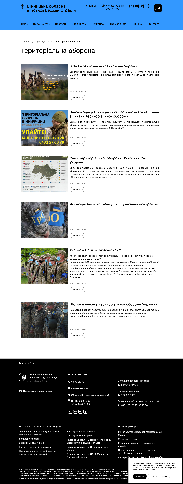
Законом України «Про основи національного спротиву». (113, 316)
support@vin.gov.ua (106, 469)
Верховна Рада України (32, 443)
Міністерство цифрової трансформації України (140, 433)
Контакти (154, 24)
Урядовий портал (29, 438)
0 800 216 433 (126, 395)
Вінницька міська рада (80, 435)
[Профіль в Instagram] (131, 6)
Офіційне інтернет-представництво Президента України (39, 433)
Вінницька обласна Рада (81, 431)
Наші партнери (128, 426)
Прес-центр (40, 24)
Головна (25, 41)
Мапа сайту (26, 363)
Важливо (98, 24)
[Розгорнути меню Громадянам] (127, 24)
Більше (137, 24)
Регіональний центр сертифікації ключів (137, 444)
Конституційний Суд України (35, 447)
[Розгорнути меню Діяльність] (87, 24)
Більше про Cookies (159, 476)
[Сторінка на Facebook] (147, 6)
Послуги (60, 24)
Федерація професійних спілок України (140, 457)
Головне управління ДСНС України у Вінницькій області (87, 455)
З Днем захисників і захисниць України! (104, 66)
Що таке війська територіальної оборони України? (113, 304)
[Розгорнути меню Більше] (143, 24)
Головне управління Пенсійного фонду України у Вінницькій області (89, 441)
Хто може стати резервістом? (95, 250)
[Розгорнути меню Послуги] (67, 24)
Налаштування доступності (113, 7)
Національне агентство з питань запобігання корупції (136, 451)
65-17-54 (143, 405)
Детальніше (77, 97)
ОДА (24, 24)
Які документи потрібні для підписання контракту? (114, 204)
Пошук (90, 5)
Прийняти (140, 476)
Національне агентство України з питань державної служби (38, 452)
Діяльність (79, 24)
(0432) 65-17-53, (129, 405)
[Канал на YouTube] (137, 6)
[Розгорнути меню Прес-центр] (49, 24)
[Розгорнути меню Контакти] (161, 24)
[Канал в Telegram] (142, 6)
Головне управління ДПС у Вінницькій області (88, 448)
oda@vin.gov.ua (128, 385)
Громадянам (118, 24)
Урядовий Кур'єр (127, 439)
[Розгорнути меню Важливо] (104, 24)
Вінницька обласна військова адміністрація (51, 8)
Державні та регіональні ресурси (40, 426)
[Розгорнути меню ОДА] (27, 24)
